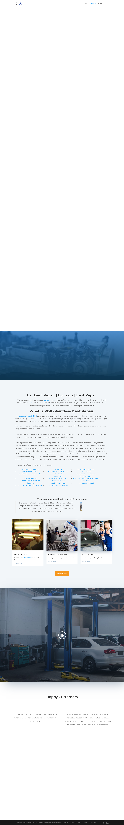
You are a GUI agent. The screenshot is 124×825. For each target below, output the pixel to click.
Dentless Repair (58, 481)
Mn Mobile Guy (30, 478)
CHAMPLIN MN (76, 822)
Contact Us (101, 3)
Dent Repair (92, 3)
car (32, 403)
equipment (28, 557)
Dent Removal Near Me (30, 481)
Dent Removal (86, 476)
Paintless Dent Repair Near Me (86, 478)
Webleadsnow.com (28, 822)
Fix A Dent (58, 469)
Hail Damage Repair (86, 483)
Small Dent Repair (58, 483)
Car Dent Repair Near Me (58, 485)
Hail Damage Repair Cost (58, 472)
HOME (58, 822)
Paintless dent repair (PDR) (26, 416)
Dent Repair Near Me (30, 469)
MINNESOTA (65, 822)
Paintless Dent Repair (86, 469)
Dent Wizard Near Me (58, 478)
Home (85, 3)
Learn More (18, 563)
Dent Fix (30, 483)
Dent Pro (58, 476)
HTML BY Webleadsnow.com (46, 822)
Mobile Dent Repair (30, 472)
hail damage (49, 400)
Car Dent (58, 474)
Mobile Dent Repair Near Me (30, 485)
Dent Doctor (86, 481)
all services (62, 573)
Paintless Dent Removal (86, 474)
